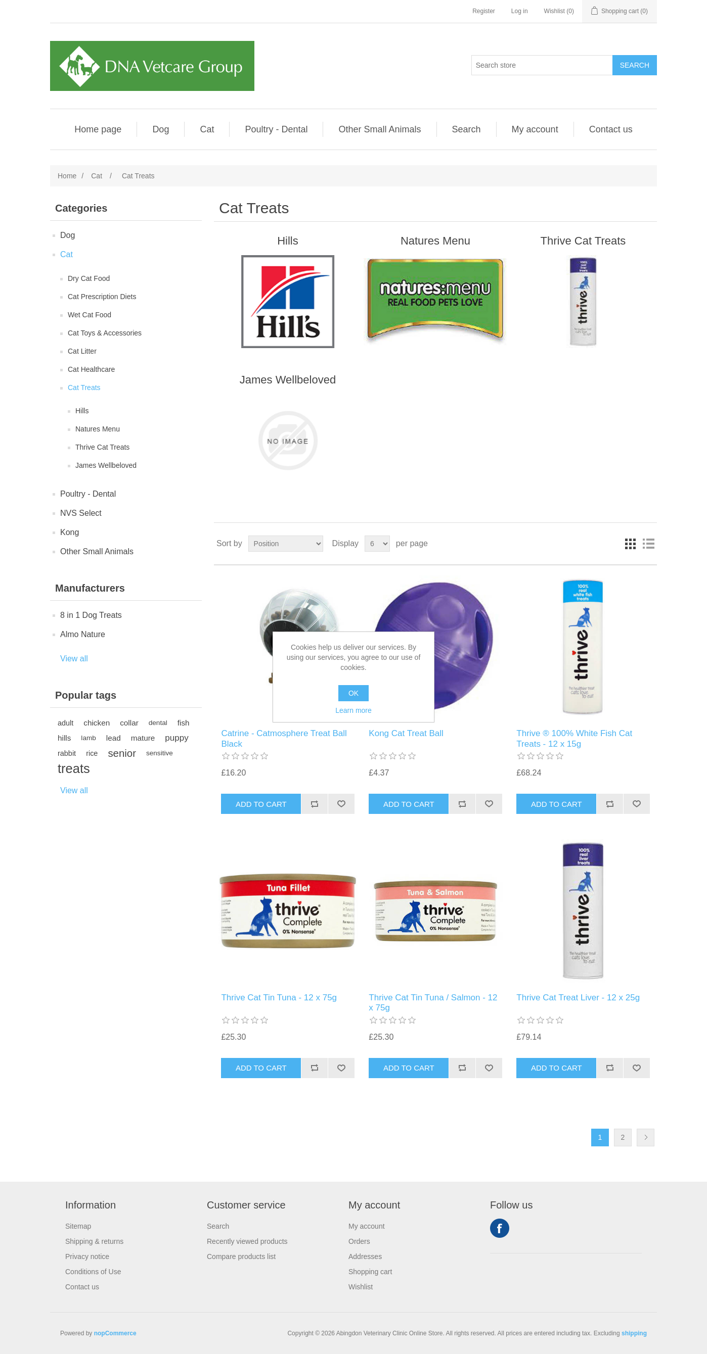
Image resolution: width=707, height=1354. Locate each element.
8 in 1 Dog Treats (91, 615)
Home (67, 176)
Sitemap (78, 1226)
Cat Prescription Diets (102, 297)
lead (113, 738)
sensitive (159, 753)
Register (483, 11)
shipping (634, 1333)
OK (353, 693)
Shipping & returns (94, 1241)
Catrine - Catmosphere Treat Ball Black (284, 738)
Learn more (353, 710)
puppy (176, 738)
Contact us (611, 129)
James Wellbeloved (106, 465)
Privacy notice (87, 1256)
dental (158, 723)
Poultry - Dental (276, 129)
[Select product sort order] (285, 544)
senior (122, 753)
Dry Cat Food (89, 278)
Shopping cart (370, 1272)
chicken (96, 722)
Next (645, 1137)
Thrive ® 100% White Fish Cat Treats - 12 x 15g (574, 738)
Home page (97, 129)
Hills (82, 411)
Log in (519, 11)
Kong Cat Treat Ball (406, 733)
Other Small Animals (379, 129)
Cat (207, 129)
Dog (160, 129)
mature (143, 738)
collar (129, 722)
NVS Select (81, 513)
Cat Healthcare (91, 369)
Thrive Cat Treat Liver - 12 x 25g (578, 997)
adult (65, 723)
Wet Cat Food (89, 315)
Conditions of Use (93, 1272)
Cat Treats (84, 387)
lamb (88, 738)
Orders (359, 1241)
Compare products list (241, 1256)
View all (74, 658)
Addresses (365, 1256)
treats (74, 768)
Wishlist (360, 1287)
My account (535, 129)
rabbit (67, 753)
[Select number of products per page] (377, 544)
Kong (69, 532)
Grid (630, 544)
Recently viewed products (247, 1241)
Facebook (499, 1228)
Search (466, 129)
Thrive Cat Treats (102, 447)
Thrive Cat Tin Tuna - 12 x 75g (279, 997)
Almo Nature (82, 634)
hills (64, 738)
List (648, 544)
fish (184, 722)
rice (92, 753)
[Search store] (542, 65)
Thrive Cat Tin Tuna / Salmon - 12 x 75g (433, 1002)
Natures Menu (97, 429)
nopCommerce (115, 1333)
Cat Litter (82, 351)
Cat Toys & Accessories (105, 333)
